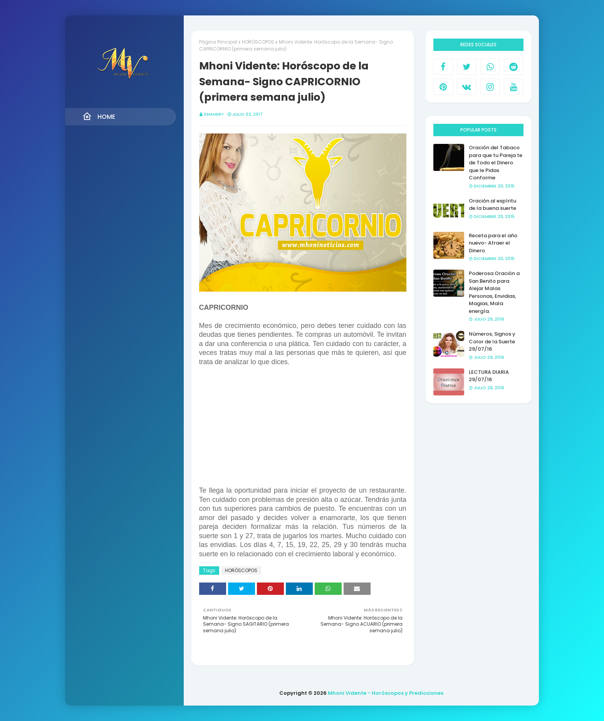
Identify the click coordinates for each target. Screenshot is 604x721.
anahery (214, 114)
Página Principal (218, 42)
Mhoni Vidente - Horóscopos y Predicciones (385, 693)
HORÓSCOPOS (258, 42)
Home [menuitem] (98, 116)
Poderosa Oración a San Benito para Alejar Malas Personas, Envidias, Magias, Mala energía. (494, 292)
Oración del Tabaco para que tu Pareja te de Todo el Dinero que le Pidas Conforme (495, 162)
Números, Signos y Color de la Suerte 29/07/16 (492, 341)
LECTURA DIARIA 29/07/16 (489, 375)
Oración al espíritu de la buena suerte (492, 204)
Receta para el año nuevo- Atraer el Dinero (493, 243)
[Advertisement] (302, 430)
